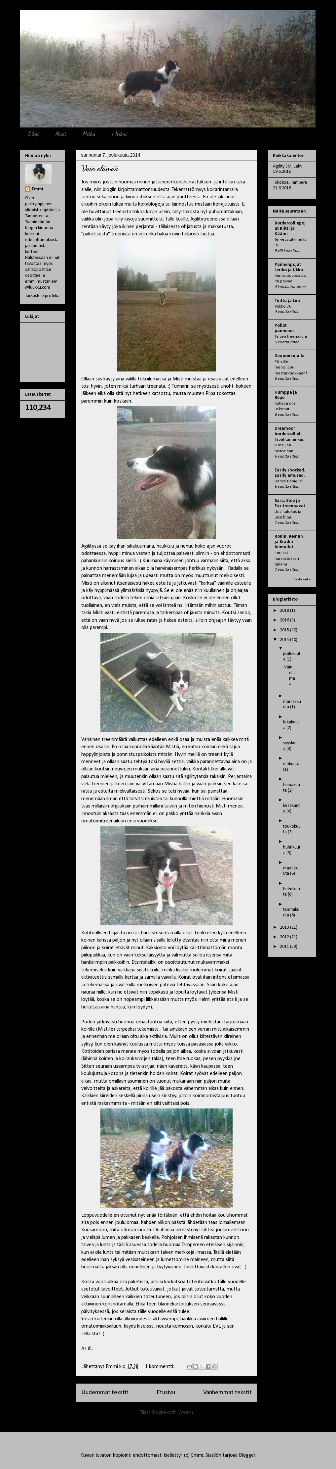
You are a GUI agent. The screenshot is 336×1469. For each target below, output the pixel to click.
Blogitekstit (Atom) (172, 1412)
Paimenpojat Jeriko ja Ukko (289, 267)
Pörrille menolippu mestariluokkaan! (291, 367)
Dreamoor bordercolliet (288, 431)
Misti (60, 133)
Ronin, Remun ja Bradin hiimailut (289, 542)
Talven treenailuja (291, 336)
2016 (285, 620)
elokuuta (291, 763)
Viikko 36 (283, 306)
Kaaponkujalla (290, 356)
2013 (285, 927)
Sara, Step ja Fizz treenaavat (290, 503)
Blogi (33, 133)
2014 (285, 639)
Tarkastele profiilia (42, 295)
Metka (89, 133)
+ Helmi (119, 133)
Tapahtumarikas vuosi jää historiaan (289, 445)
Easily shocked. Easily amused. (290, 473)
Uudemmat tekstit (105, 1393)
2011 (285, 946)
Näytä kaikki (302, 579)
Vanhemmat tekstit (227, 1393)
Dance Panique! (289, 481)
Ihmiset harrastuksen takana (287, 558)
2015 (285, 630)
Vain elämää (100, 168)
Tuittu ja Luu (287, 300)
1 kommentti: (160, 1366)
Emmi (37, 189)
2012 (285, 937)
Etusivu (166, 1393)
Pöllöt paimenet (284, 328)
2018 (285, 610)
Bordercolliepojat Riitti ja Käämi (290, 228)
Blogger (247, 1455)
